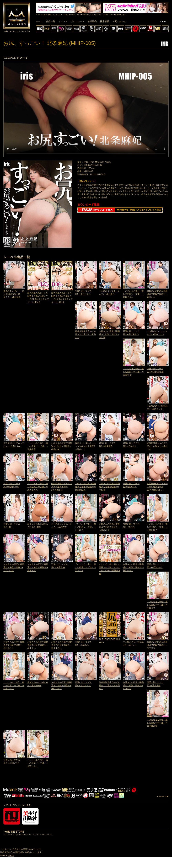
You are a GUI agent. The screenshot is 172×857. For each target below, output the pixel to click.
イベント (62, 21)
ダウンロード (77, 21)
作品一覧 (50, 21)
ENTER (3, 855)
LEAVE (11, 855)
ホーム (39, 21)
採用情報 (104, 21)
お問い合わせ (119, 21)
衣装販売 (92, 21)
